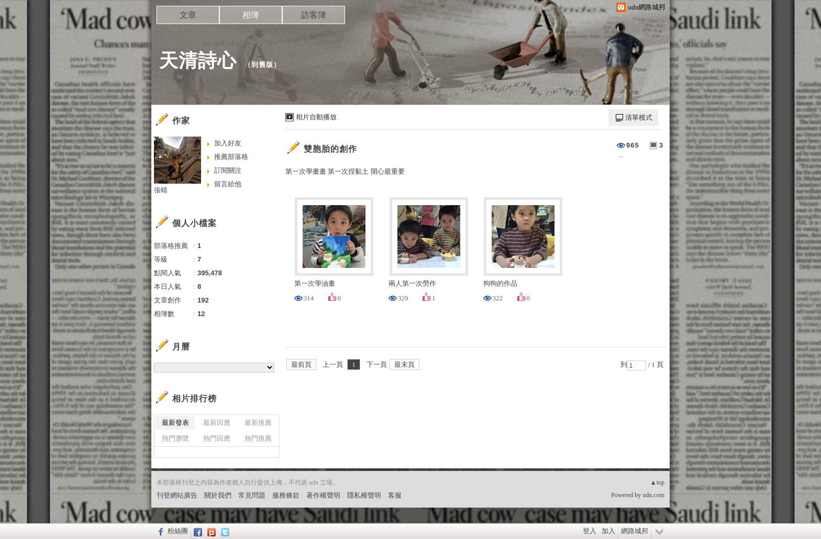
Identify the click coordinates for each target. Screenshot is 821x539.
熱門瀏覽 (175, 438)
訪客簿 (313, 14)
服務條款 (285, 495)
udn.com (653, 495)
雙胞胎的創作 (330, 148)
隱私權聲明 (364, 495)
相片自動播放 (316, 117)
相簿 (250, 14)
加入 (608, 531)
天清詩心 (198, 60)
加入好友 (227, 143)
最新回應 (216, 422)
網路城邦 (634, 531)
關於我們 (217, 495)
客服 (395, 495)
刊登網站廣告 (177, 495)
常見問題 (251, 495)
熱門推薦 (258, 438)
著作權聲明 (323, 495)
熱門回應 (216, 438)
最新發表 (175, 422)
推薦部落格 (231, 157)
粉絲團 (178, 531)
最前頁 (301, 364)
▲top (657, 482)
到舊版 (262, 65)
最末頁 (404, 364)
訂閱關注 (227, 170)
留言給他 (227, 184)
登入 (589, 531)
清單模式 (638, 117)
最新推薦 (258, 422)
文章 (188, 14)
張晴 (161, 190)
